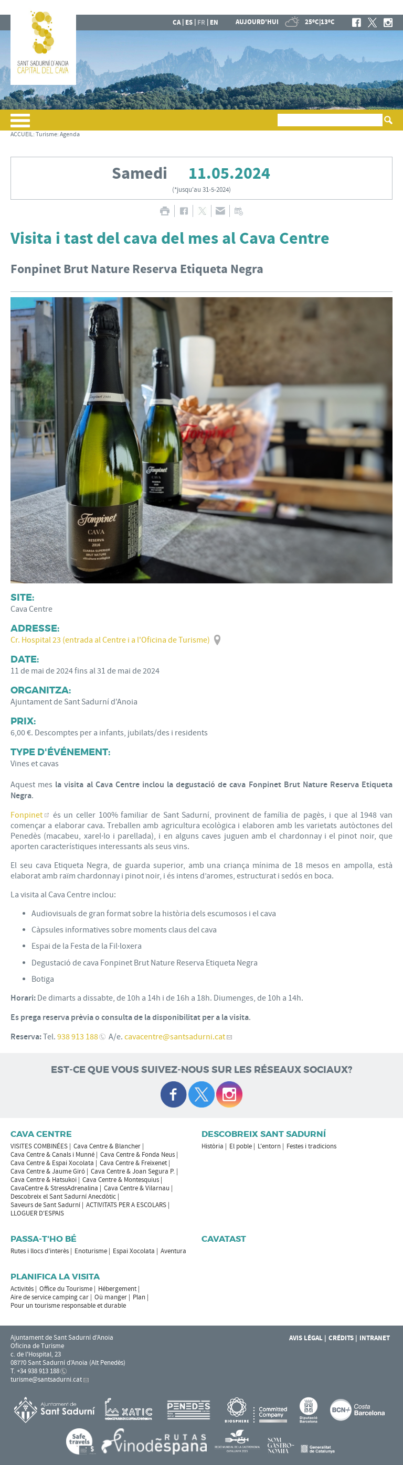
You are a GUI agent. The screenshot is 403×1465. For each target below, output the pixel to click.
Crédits (341, 1338)
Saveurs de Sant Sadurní (45, 1205)
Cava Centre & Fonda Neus (137, 1155)
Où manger (110, 1297)
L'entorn (269, 1146)
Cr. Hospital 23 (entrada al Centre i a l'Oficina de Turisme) (110, 640)
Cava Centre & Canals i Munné (52, 1155)
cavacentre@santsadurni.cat (174, 1037)
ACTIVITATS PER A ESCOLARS (126, 1205)
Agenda (70, 134)
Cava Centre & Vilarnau (136, 1188)
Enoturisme (91, 1251)
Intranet (374, 1338)
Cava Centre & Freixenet (133, 1163)
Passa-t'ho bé (43, 1238)
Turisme (46, 134)
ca (177, 22)
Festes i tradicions (311, 1146)
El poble (240, 1146)
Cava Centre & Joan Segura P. (133, 1171)
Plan (139, 1297)
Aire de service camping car (49, 1297)
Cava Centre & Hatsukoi (43, 1180)
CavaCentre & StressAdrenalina (54, 1188)
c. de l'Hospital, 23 (35, 1354)
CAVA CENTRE (41, 1134)
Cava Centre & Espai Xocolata (52, 1163)
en (214, 22)
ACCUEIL (21, 134)
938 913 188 (77, 1037)
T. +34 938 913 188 (34, 1371)
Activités (22, 1289)
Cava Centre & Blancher (107, 1146)
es (189, 22)
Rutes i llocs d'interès (39, 1251)
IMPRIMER (164, 211)
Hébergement (117, 1289)
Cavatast (224, 1238)
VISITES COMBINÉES (39, 1146)
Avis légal (306, 1338)
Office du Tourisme (65, 1289)
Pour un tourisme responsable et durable (68, 1305)
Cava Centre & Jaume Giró (47, 1171)
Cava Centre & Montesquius (120, 1180)
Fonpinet (26, 815)
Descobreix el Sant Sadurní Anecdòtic (63, 1196)
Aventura (173, 1251)
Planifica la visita (55, 1276)
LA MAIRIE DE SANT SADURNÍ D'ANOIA (323, 7)
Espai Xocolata (134, 1251)
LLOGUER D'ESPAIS (37, 1213)
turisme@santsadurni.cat (46, 1379)
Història (213, 1146)
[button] (20, 125)
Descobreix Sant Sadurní (264, 1134)
